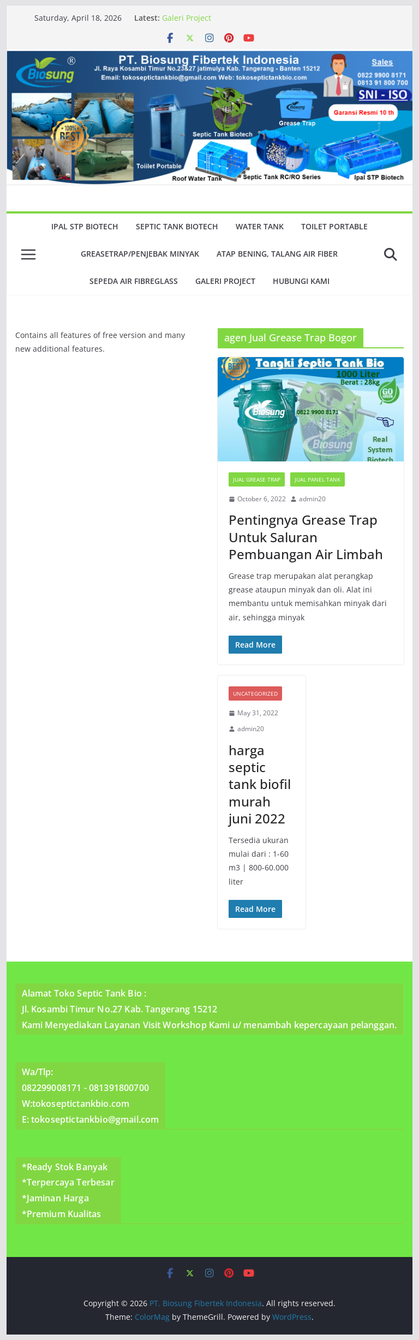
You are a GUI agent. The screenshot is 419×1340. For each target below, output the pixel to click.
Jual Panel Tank (317, 479)
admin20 (312, 498)
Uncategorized (255, 693)
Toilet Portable (334, 226)
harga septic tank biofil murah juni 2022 (260, 784)
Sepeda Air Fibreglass (133, 281)
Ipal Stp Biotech (84, 226)
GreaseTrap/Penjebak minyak (140, 253)
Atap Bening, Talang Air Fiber (277, 253)
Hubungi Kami (301, 281)
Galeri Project (186, 18)
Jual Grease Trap (256, 479)
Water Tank (260, 226)
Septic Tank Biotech (177, 226)
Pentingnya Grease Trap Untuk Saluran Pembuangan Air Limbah (306, 536)
